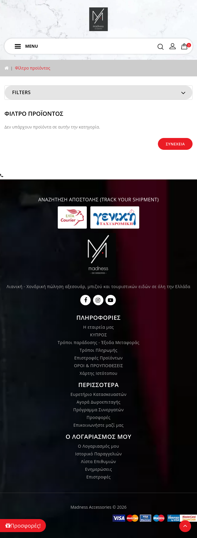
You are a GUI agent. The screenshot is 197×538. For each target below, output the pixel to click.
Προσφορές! (23, 525)
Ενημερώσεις (98, 469)
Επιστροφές (98, 477)
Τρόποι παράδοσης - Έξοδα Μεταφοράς (99, 342)
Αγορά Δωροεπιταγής (98, 402)
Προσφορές (98, 417)
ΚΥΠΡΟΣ (98, 335)
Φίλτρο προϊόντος (32, 68)
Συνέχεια (175, 144)
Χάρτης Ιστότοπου (98, 373)
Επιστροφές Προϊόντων (98, 358)
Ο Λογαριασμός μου (98, 446)
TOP (185, 526)
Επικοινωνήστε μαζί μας (98, 425)
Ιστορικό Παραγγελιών (98, 454)
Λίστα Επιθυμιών (98, 461)
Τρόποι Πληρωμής (98, 350)
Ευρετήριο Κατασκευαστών (98, 394)
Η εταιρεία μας (98, 327)
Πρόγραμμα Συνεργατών (98, 409)
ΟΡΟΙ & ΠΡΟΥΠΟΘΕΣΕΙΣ (98, 365)
